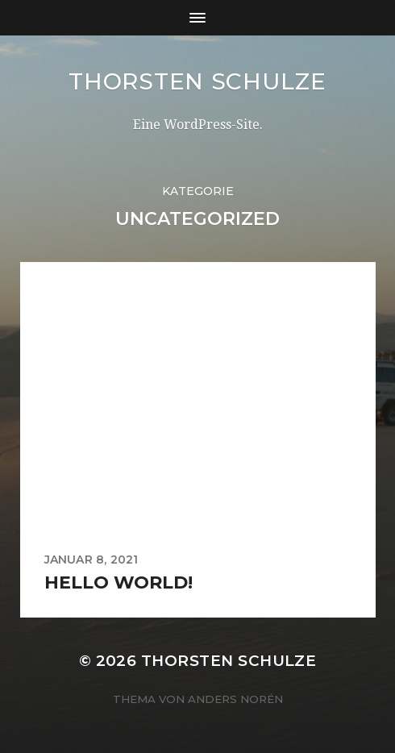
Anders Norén (235, 699)
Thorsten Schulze (197, 81)
